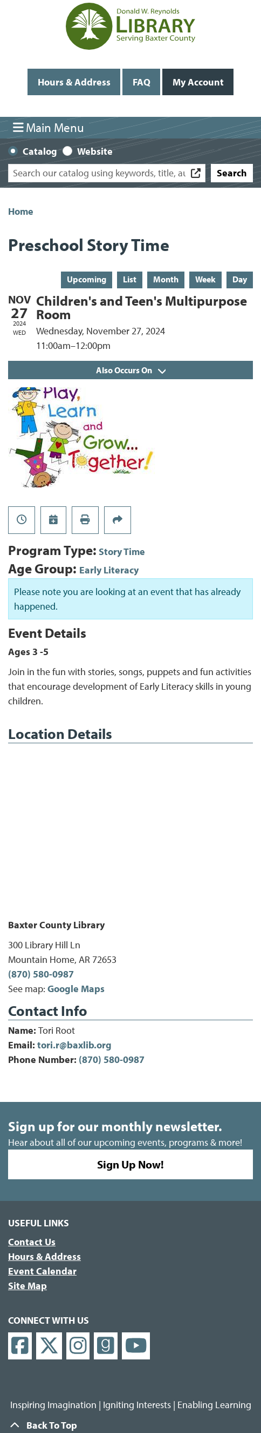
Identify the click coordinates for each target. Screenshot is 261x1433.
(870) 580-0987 (41, 974)
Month (165, 279)
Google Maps (76, 988)
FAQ (141, 82)
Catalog (40, 151)
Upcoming (86, 279)
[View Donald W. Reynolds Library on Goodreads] (106, 1346)
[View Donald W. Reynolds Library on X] (49, 1346)
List (129, 279)
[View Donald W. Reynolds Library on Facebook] (20, 1346)
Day (239, 279)
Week (205, 279)
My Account (198, 82)
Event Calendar (42, 1271)
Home (20, 211)
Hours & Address (74, 82)
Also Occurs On (131, 370)
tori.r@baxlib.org (74, 1045)
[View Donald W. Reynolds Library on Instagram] (78, 1346)
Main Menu (49, 127)
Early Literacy (109, 570)
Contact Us (32, 1242)
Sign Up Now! (130, 1164)
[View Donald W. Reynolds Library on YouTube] (136, 1346)
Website (95, 151)
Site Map (27, 1285)
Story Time (122, 551)
